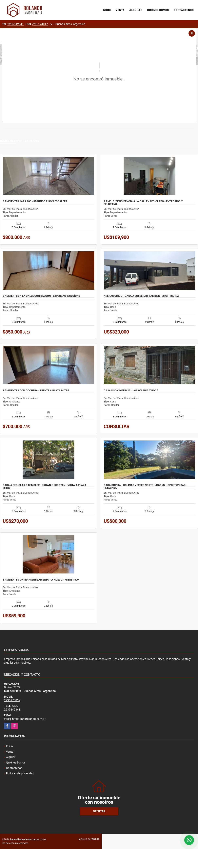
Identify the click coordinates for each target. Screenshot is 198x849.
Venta (120, 10)
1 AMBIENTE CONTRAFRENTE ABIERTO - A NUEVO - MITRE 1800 (41, 579)
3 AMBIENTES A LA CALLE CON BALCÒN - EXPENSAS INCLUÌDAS (41, 296)
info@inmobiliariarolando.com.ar (24, 718)
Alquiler (135, 10)
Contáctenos (184, 10)
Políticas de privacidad (20, 773)
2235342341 (15, 24)
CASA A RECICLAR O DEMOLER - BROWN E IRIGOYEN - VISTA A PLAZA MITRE (44, 486)
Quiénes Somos (158, 10)
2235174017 (40, 24)
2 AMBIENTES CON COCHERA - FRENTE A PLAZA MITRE (36, 390)
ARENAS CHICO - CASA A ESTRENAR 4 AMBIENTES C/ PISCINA (141, 296)
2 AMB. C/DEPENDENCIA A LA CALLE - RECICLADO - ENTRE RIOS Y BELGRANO (143, 203)
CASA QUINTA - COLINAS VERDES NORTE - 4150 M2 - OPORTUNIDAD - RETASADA (145, 486)
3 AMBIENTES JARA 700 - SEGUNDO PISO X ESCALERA (35, 201)
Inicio (106, 10)
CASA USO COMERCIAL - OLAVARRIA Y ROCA (131, 390)
